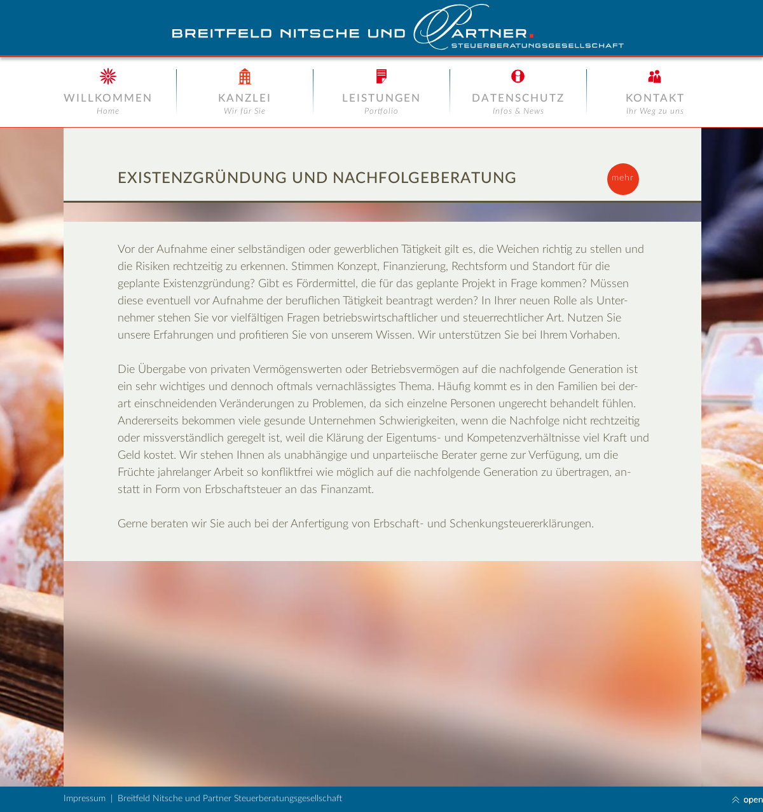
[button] (623, 179)
